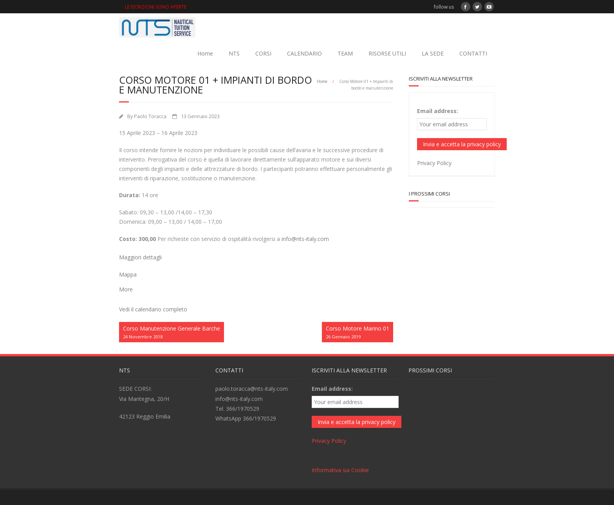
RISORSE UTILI (387, 53)
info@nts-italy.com (305, 239)
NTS (234, 53)
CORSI (263, 53)
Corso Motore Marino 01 (357, 333)
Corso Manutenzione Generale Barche (171, 333)
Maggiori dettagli (140, 257)
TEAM (345, 53)
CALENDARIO (304, 53)
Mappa (128, 274)
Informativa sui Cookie (340, 470)
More (126, 289)
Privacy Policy (434, 163)
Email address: (437, 111)
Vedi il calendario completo (153, 309)
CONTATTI (473, 53)
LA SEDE (433, 53)
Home (205, 53)
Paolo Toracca (150, 116)
